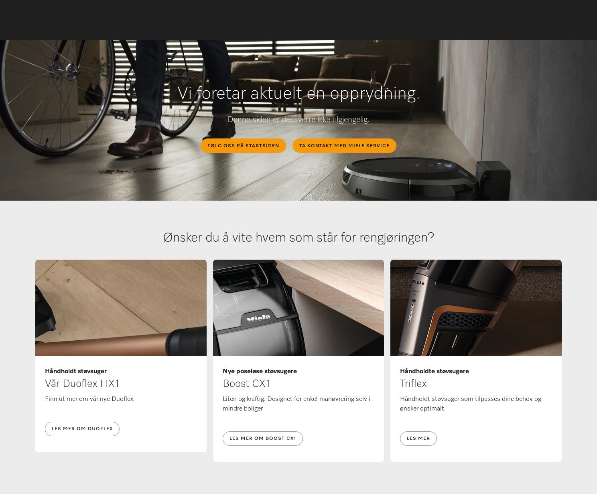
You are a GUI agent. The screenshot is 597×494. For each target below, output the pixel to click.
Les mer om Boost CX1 (262, 438)
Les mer (418, 438)
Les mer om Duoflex (82, 429)
